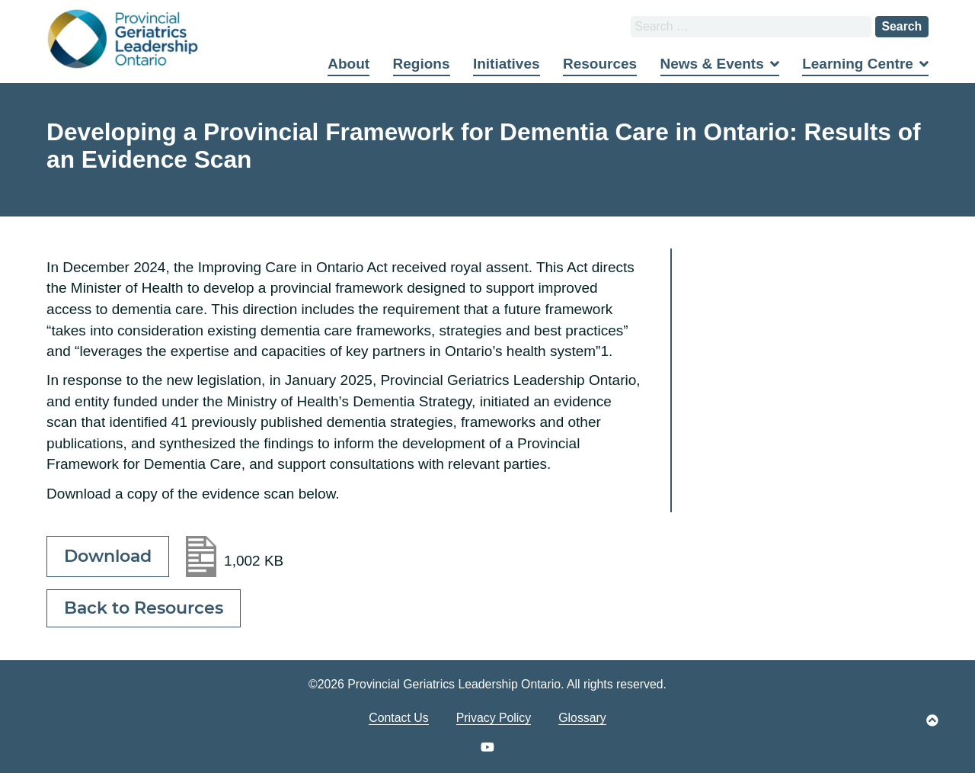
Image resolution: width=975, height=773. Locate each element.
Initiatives (506, 64)
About (348, 64)
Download (108, 556)
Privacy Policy (494, 717)
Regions (421, 64)
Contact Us (398, 717)
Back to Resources (143, 608)
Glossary (582, 717)
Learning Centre (857, 64)
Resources (600, 64)
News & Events (712, 64)
